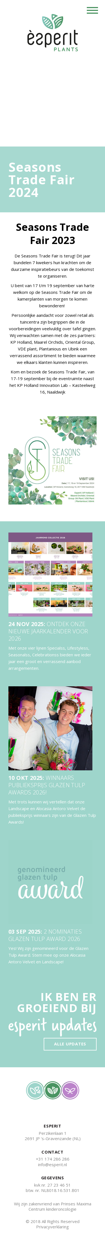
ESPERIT (52, 1126)
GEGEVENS (52, 1177)
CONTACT (52, 1152)
